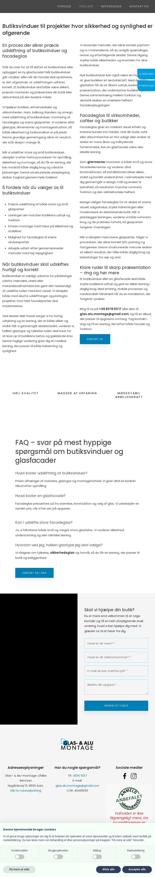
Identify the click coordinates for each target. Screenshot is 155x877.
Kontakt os (139, 6)
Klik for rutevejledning (25, 790)
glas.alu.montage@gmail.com (77, 786)
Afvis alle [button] (108, 869)
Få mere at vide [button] (19, 869)
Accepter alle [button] (137, 869)
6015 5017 (80, 775)
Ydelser (86, 6)
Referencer (111, 6)
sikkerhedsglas (62, 553)
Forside (64, 6)
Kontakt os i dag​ (34, 573)
